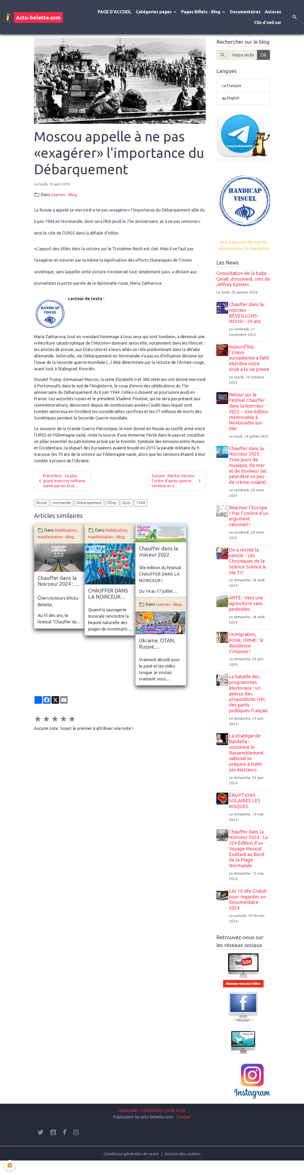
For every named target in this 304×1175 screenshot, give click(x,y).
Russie (41, 504)
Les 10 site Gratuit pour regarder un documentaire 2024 (249, 913)
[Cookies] (10, 1165)
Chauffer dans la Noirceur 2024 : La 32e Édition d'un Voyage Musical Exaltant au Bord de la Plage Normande (59, 582)
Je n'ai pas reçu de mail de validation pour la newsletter (243, 250)
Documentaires (245, 11)
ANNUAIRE (125, 1124)
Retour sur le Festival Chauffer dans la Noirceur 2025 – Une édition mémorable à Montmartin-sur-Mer (250, 425)
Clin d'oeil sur (267, 22)
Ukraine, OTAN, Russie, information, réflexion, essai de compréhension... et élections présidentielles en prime (160, 651)
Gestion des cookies (184, 1167)
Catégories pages (154, 11)
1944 (140, 504)
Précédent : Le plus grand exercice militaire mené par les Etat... (62, 481)
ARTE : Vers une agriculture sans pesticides (247, 617)
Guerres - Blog (65, 194)
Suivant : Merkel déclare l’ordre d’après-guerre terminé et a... (177, 481)
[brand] (33, 17)
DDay (112, 504)
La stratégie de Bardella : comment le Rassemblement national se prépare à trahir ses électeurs (247, 766)
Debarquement (89, 504)
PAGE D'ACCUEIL (115, 11)
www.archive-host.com (119, 316)
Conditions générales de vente (130, 1167)
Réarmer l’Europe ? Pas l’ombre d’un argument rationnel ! (250, 530)
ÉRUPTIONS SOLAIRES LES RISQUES (246, 814)
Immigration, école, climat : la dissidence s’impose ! (247, 657)
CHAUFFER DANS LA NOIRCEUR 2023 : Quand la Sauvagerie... (108, 595)
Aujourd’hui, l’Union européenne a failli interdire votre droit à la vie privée (249, 369)
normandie (61, 504)
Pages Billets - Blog (201, 11)
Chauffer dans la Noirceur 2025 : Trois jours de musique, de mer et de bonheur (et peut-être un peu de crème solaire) (249, 479)
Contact (183, 1130)
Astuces (273, 11)
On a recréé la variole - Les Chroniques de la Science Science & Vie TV (248, 575)
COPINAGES (151, 1124)
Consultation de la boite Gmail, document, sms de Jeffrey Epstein (243, 287)
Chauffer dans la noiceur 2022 (158, 553)
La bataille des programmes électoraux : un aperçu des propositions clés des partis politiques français (249, 707)
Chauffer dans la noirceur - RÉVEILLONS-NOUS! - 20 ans (247, 321)
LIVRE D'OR (178, 1124)
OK (264, 55)
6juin (126, 504)
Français (232, 85)
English (231, 98)
